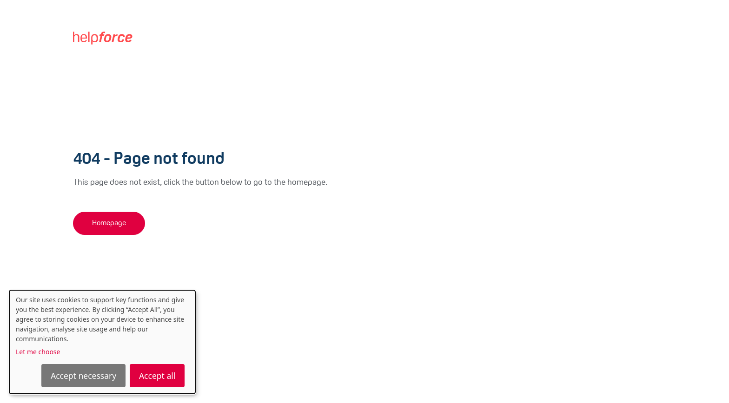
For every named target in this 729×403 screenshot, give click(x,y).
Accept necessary (83, 375)
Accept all (157, 375)
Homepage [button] (109, 223)
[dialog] (102, 342)
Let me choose (38, 351)
